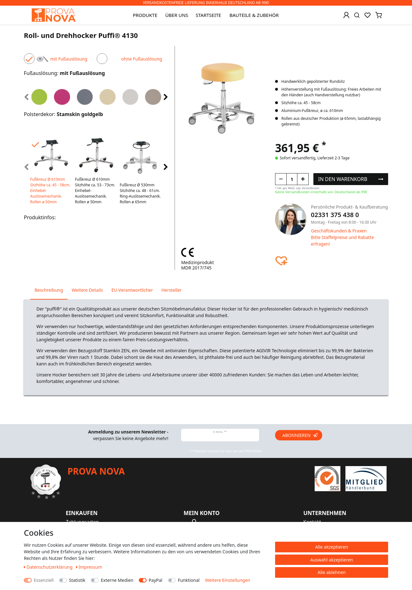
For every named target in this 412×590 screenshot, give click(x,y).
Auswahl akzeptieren (331, 560)
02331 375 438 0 (335, 214)
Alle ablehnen (331, 572)
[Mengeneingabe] (291, 179)
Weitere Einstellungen (227, 580)
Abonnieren (299, 435)
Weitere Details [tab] (87, 290)
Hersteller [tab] (171, 290)
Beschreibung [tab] (49, 290)
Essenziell (44, 580)
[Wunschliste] (367, 15)
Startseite (208, 15)
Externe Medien (117, 580)
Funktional (188, 580)
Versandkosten (310, 188)
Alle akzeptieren (331, 547)
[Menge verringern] (280, 179)
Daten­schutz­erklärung (49, 567)
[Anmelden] (346, 15)
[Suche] (357, 15)
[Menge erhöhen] (302, 179)
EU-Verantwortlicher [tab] (132, 290)
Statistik (77, 580)
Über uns (176, 15)
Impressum (89, 567)
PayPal (155, 580)
